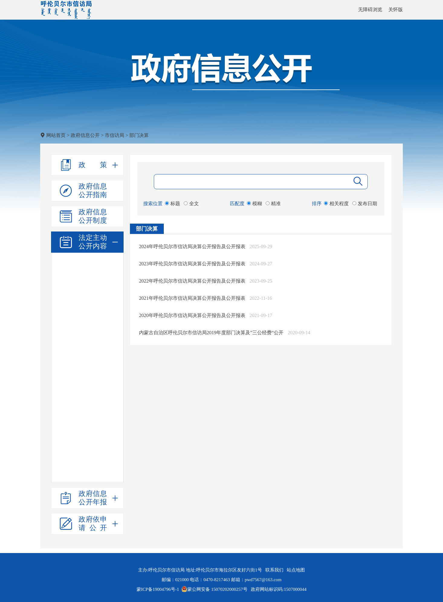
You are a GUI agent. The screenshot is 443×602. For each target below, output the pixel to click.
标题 (172, 203)
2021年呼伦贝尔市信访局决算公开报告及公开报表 (192, 298)
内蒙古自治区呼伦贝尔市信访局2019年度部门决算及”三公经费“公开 (211, 332)
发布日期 (364, 203)
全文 (191, 203)
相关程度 (336, 203)
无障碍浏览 (370, 9)
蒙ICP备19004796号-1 (158, 589)
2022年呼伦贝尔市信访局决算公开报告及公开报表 (192, 280)
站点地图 (296, 570)
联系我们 (274, 570)
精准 (273, 203)
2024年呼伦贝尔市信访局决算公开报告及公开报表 (192, 246)
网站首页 (56, 135)
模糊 (254, 203)
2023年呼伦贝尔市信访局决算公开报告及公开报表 (192, 263)
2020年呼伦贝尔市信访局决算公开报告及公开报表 (192, 315)
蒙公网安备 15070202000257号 (214, 589)
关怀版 (395, 9)
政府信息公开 (85, 135)
